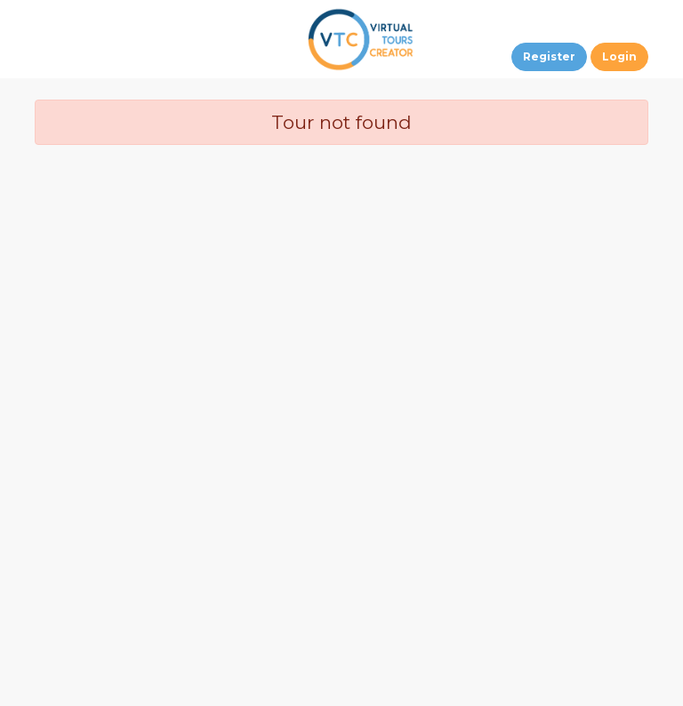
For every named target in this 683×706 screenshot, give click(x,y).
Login (619, 56)
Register (549, 56)
